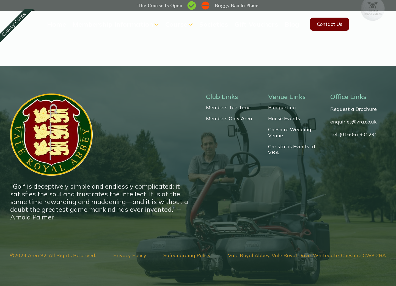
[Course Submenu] (190, 24)
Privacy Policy (129, 255)
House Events (284, 119)
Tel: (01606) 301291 (354, 134)
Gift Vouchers (256, 24)
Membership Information (113, 24)
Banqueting (282, 108)
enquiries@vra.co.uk (353, 122)
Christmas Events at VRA (292, 150)
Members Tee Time (228, 108)
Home (56, 24)
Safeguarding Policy (187, 255)
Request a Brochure (353, 109)
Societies (213, 24)
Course (176, 24)
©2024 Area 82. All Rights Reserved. (53, 255)
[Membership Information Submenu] (156, 24)
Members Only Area (229, 119)
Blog (292, 24)
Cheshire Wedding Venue (289, 133)
